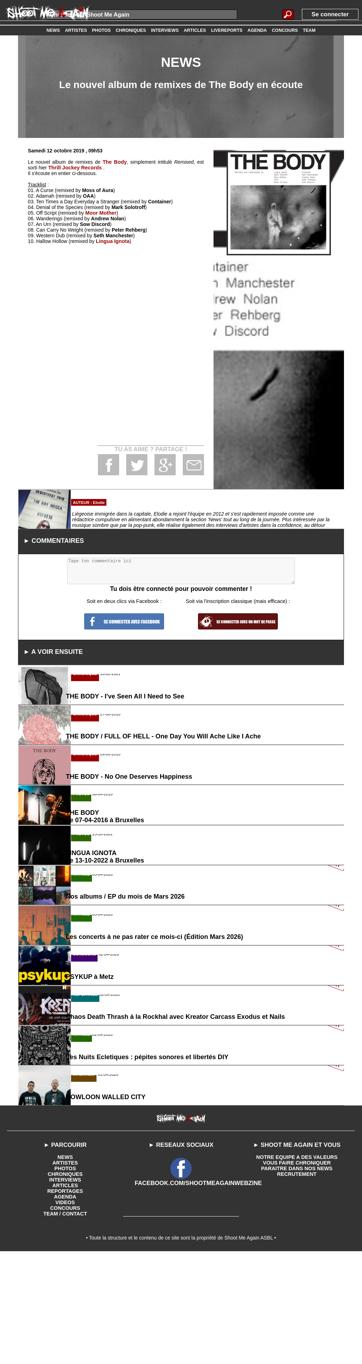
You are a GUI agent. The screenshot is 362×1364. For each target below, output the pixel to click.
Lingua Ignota (112, 241)
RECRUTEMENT (297, 1284)
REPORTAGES (65, 1301)
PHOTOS (65, 1278)
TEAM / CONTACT (65, 1323)
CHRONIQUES (65, 1284)
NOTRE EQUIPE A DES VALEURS (297, 1267)
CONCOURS (65, 1318)
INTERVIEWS (65, 1289)
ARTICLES (65, 1295)
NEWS (65, 1267)
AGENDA (65, 1306)
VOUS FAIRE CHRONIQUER (296, 1272)
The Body (115, 162)
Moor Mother (100, 213)
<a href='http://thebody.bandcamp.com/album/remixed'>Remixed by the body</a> (116, 333)
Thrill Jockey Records (74, 167)
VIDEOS (65, 1312)
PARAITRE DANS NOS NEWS (296, 1278)
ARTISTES (65, 1272)
